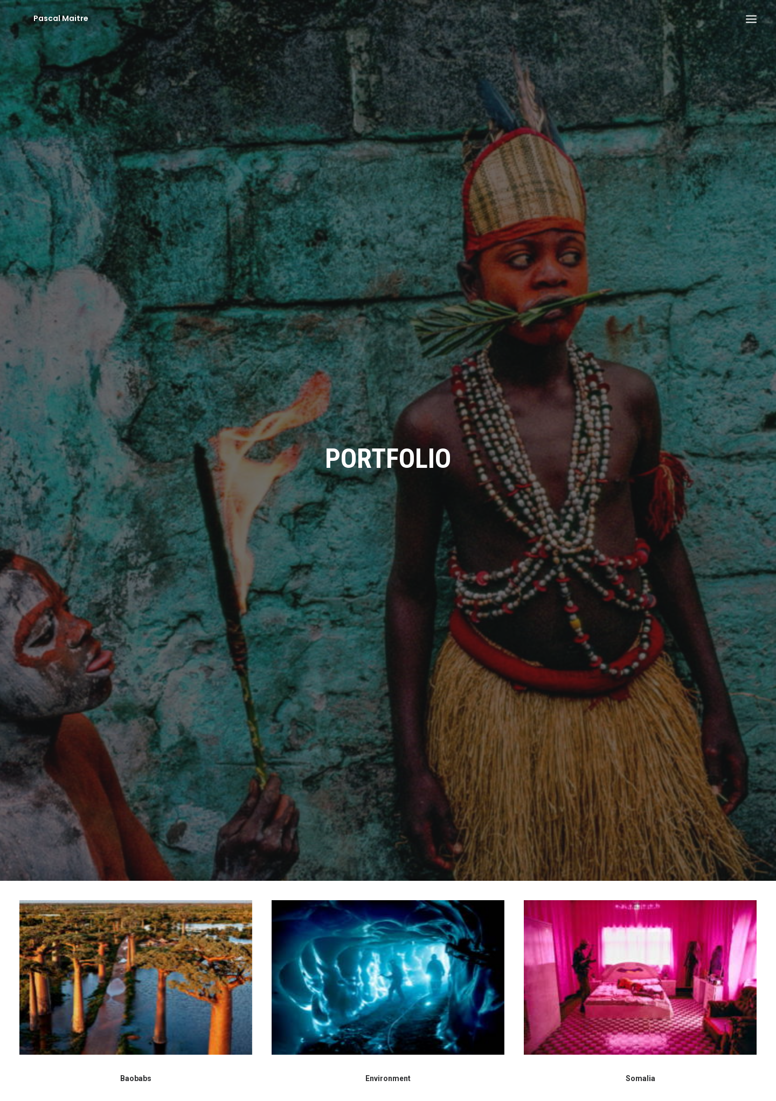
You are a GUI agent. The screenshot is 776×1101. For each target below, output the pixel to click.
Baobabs (135, 1062)
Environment (388, 1062)
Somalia (640, 1062)
